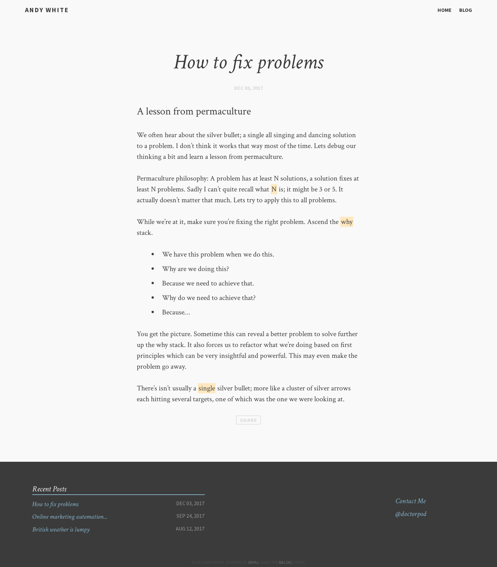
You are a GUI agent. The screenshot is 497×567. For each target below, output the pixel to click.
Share (248, 420)
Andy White (44, 9)
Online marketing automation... (73, 516)
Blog (465, 10)
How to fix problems (57, 504)
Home (445, 10)
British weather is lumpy (64, 529)
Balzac (286, 562)
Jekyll (253, 562)
